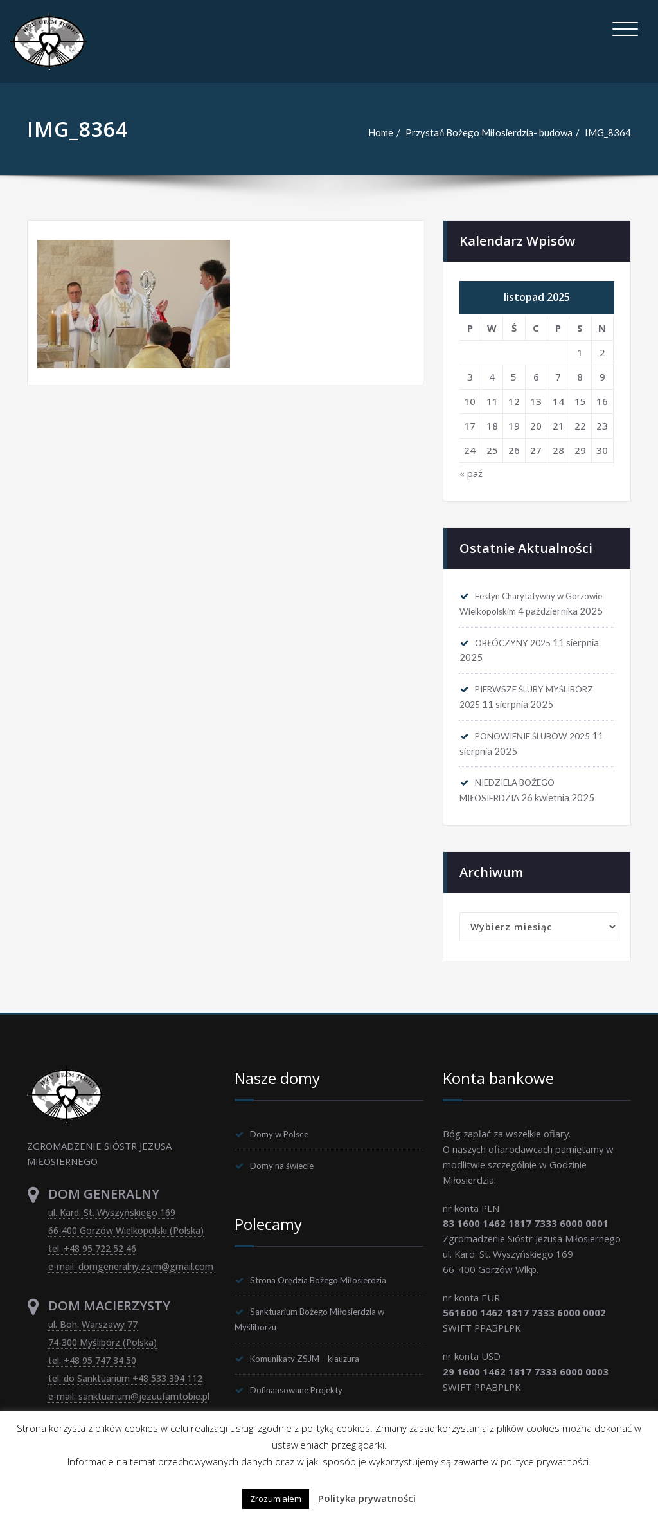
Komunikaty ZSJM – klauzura (312, 1382)
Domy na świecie (287, 1187)
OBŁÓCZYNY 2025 (518, 659)
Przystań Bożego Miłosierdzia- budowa (488, 132)
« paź (471, 473)
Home (378, 132)
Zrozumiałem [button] (275, 1499)
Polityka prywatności (367, 1498)
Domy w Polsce (284, 1155)
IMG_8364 (608, 132)
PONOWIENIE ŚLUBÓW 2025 (541, 754)
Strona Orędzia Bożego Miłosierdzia (329, 1302)
